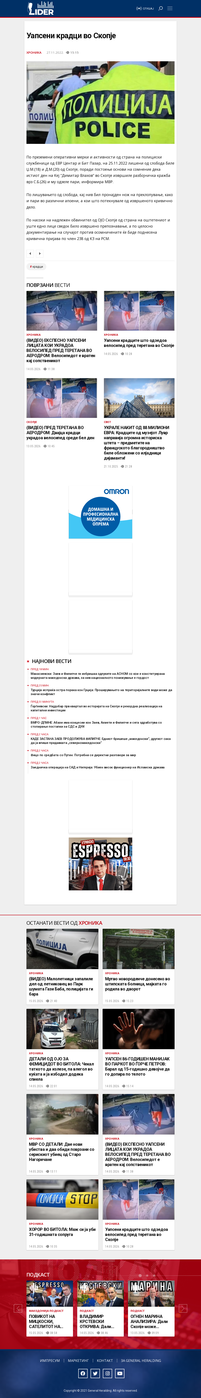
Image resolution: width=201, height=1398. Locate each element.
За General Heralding (141, 1360)
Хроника (33, 52)
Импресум (50, 1360)
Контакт (105, 1360)
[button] (18, 1309)
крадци (38, 266)
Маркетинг (78, 1360)
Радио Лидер (40, 8)
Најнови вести (51, 660)
